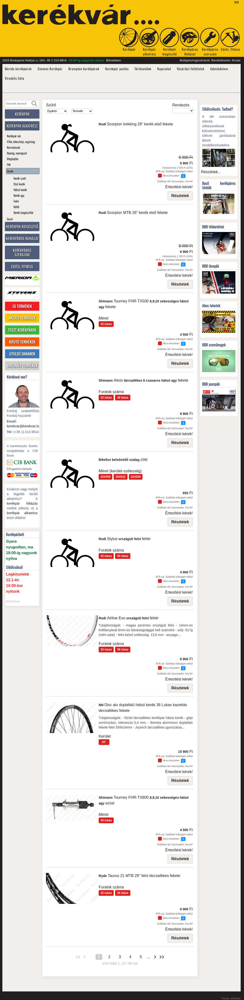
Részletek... (211, 172)
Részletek (180, 196)
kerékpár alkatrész (22, 513)
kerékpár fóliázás (22, 504)
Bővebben (113, 60)
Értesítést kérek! (179, 187)
